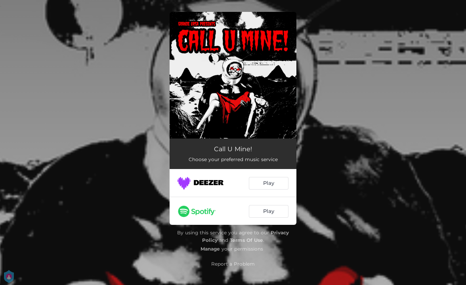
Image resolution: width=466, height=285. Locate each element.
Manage (210, 249)
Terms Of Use (246, 240)
